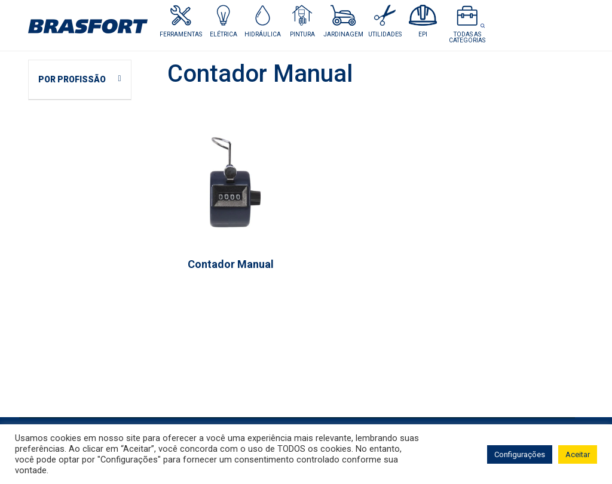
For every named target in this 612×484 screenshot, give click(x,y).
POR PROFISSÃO (72, 79)
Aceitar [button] (577, 454)
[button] (223, 21)
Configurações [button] (519, 454)
